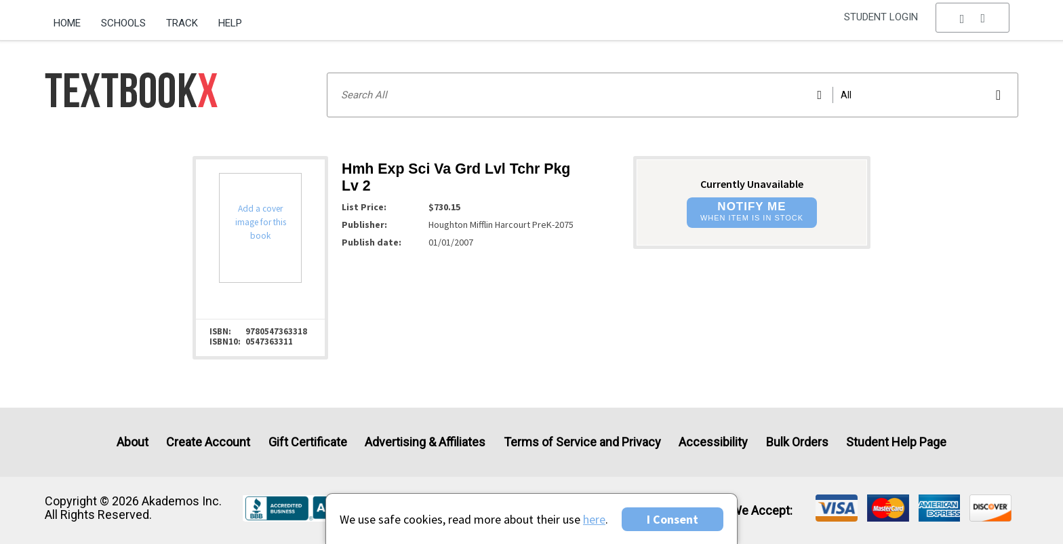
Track (182, 23)
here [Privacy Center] (594, 519)
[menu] (973, 24)
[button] (973, 24)
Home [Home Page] (67, 23)
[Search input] (672, 95)
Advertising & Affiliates (425, 442)
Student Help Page (896, 442)
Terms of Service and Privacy (582, 442)
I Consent (672, 519)
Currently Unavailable (751, 184)
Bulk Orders (797, 442)
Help (230, 23)
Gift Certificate (307, 442)
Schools (123, 23)
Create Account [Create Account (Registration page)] (208, 442)
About (132, 442)
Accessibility (713, 442)
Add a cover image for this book (260, 222)
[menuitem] (72, 18)
